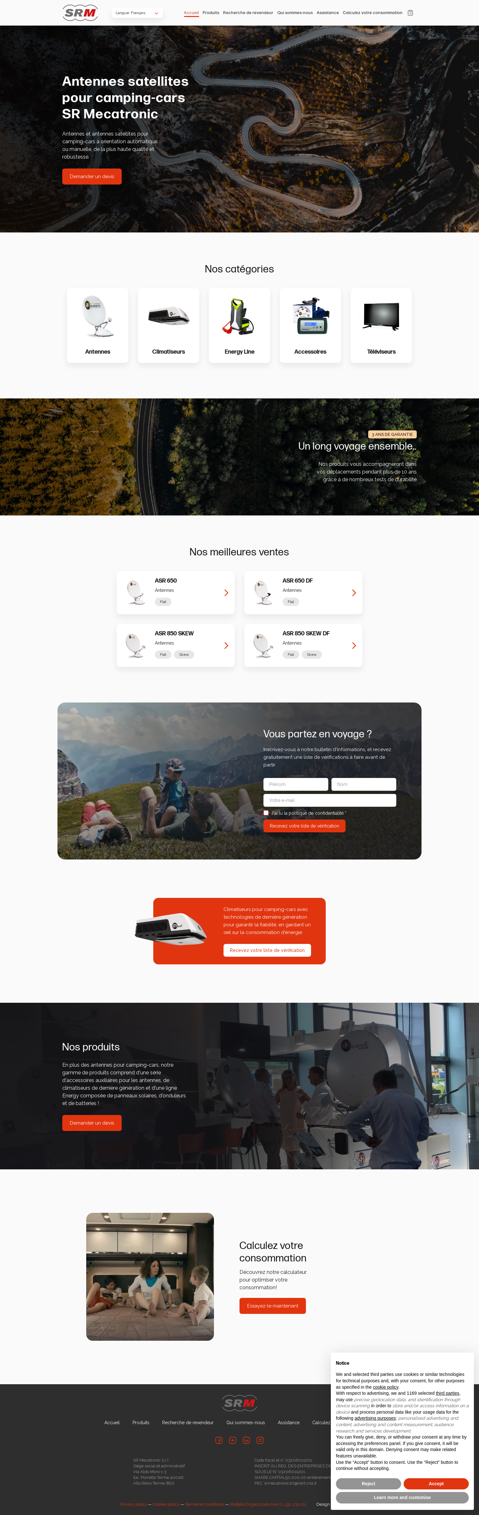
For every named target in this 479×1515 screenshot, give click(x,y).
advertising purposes (375, 1418)
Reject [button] (368, 1483)
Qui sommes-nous (295, 12)
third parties (447, 1393)
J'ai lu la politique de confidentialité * (304, 813)
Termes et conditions (204, 1504)
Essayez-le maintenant (272, 1306)
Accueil (191, 12)
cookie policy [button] (385, 1387)
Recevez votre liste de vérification (267, 950)
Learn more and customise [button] (402, 1497)
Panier (410, 13)
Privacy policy (133, 1504)
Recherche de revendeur (248, 12)
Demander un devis (92, 176)
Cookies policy (166, 1504)
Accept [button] (436, 1483)
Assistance (328, 12)
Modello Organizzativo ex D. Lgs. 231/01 (268, 1504)
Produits (211, 12)
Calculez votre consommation (373, 12)
